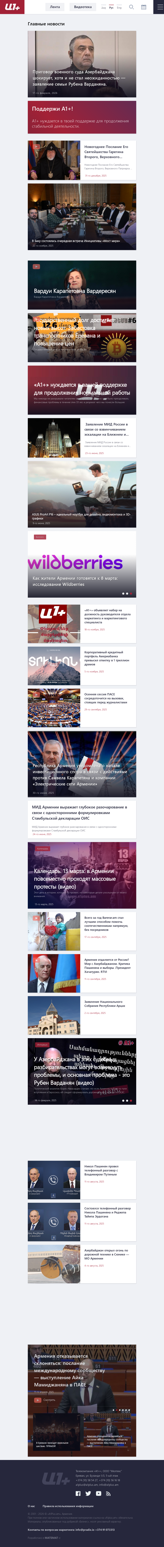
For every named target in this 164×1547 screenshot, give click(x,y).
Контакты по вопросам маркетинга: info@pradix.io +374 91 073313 (71, 1530)
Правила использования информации (68, 1506)
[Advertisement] (82, 1132)
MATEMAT (51, 1538)
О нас (31, 1506)
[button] (122, 593)
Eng (119, 7)
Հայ (103, 7)
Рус (111, 7)
